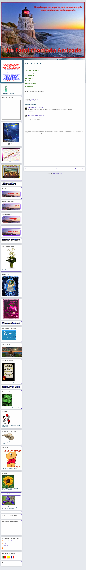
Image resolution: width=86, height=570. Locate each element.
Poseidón (6, 546)
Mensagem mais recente (31, 168)
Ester (29, 107)
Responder (30, 111)
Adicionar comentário (30, 126)
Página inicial (56, 168)
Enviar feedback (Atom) (57, 173)
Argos (5, 543)
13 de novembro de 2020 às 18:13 (38, 107)
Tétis (29, 115)
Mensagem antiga (79, 168)
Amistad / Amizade (33, 100)
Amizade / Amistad (8, 541)
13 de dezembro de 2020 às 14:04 (37, 115)
